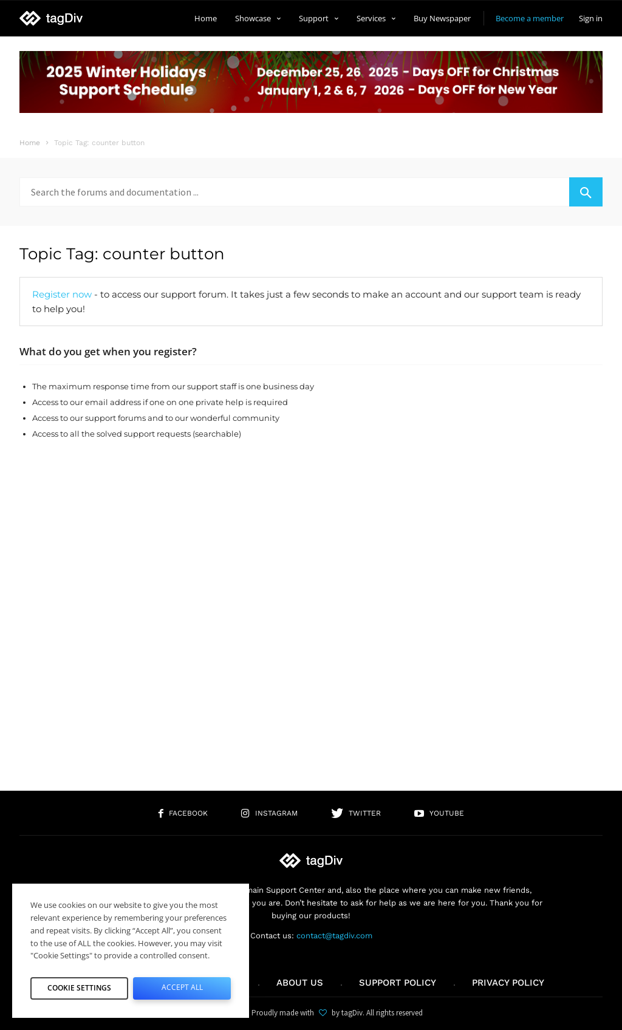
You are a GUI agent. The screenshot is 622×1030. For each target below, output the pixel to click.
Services (376, 18)
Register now (62, 294)
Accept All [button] (181, 985)
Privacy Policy (508, 982)
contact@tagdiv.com (334, 935)
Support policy (397, 982)
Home (205, 18)
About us (299, 982)
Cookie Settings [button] (79, 985)
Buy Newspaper (442, 18)
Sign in (591, 18)
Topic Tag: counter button (122, 254)
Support (318, 18)
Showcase (258, 18)
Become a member (530, 18)
